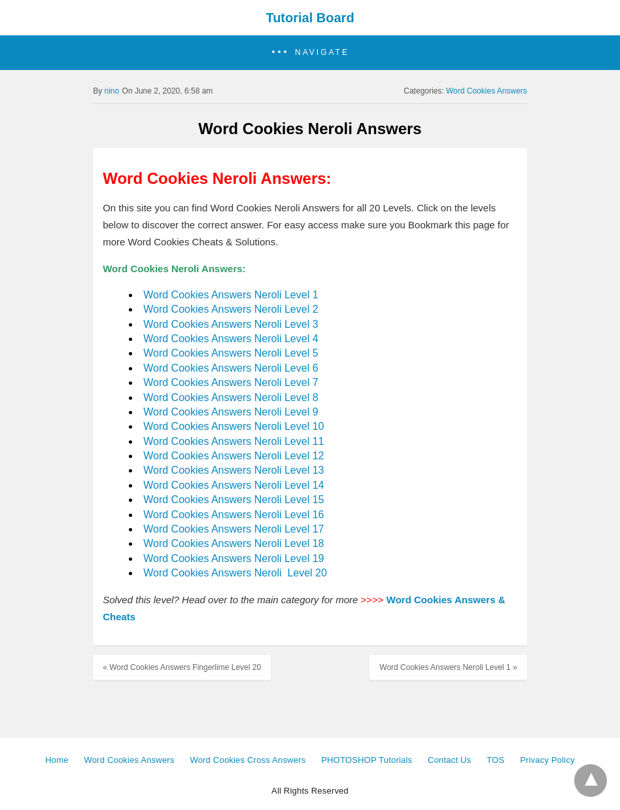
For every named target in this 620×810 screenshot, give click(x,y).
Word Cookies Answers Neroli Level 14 (233, 485)
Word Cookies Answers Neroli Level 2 (230, 309)
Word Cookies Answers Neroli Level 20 (235, 572)
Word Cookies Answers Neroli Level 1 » (448, 667)
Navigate (322, 52)
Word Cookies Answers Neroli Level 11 (233, 441)
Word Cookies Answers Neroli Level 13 (233, 470)
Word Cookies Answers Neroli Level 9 (230, 411)
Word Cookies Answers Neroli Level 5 (230, 353)
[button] (310, 52)
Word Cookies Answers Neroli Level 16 (233, 514)
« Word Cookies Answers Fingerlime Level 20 (182, 667)
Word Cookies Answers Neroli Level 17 (233, 529)
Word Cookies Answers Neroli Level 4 (230, 338)
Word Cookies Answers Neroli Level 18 (233, 543)
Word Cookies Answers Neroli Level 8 (230, 397)
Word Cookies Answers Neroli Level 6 (230, 368)
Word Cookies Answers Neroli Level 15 (233, 499)
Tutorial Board (310, 17)
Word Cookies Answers (486, 91)
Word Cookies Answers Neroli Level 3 (230, 324)
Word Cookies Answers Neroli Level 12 (233, 455)
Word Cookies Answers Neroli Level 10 (233, 426)
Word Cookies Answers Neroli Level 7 (230, 382)
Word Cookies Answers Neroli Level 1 (230, 294)
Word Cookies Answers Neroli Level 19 (233, 558)
